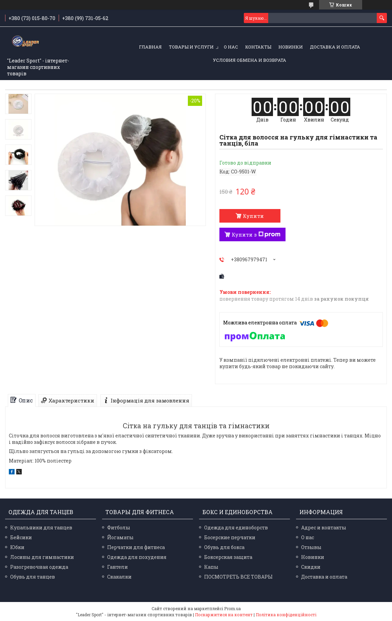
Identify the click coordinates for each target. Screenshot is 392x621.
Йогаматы (120, 537)
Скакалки (119, 576)
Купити (253, 215)
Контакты (258, 47)
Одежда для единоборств (236, 527)
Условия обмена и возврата (249, 60)
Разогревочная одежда (39, 567)
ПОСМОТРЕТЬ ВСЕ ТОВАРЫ (238, 576)
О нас (231, 47)
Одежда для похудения (136, 557)
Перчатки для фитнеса (136, 547)
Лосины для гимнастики (42, 557)
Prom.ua (232, 608)
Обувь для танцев (32, 576)
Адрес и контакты (323, 527)
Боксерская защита (228, 557)
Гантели (117, 567)
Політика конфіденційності (286, 614)
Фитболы (118, 527)
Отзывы (311, 547)
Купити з (256, 234)
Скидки (310, 567)
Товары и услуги (191, 47)
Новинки (290, 47)
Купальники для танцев (41, 527)
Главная (150, 47)
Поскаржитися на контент (224, 614)
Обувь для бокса (224, 547)
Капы (211, 567)
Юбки (17, 547)
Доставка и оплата (335, 47)
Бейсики (21, 537)
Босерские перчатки (229, 537)
